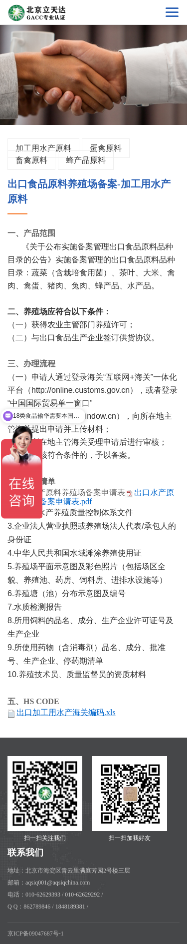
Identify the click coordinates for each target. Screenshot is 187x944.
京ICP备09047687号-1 (35, 933)
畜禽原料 (31, 160)
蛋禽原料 (106, 148)
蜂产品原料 (86, 160)
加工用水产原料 (43, 148)
